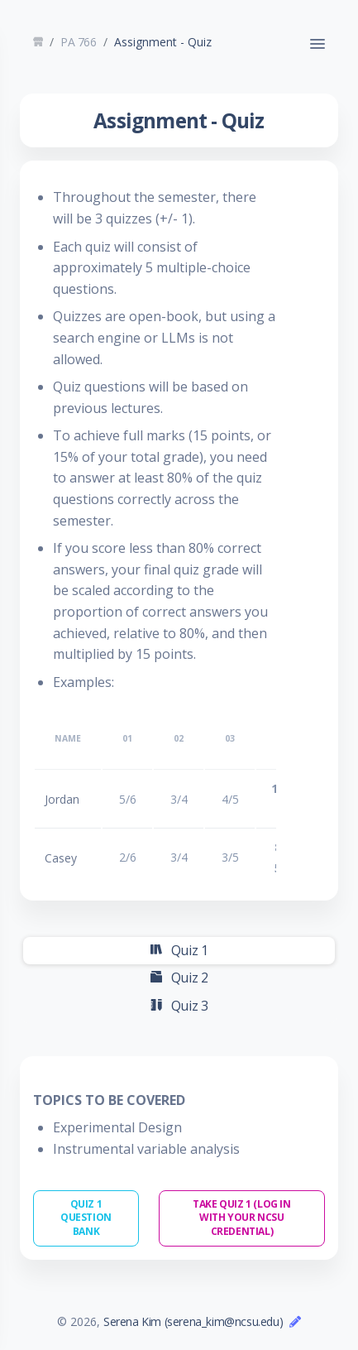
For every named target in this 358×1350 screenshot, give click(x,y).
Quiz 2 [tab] (179, 977)
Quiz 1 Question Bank (86, 1218)
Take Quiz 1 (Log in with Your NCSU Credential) (241, 1218)
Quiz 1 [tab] (179, 950)
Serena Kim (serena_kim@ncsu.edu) (193, 1321)
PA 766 (78, 42)
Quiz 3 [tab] (179, 1006)
